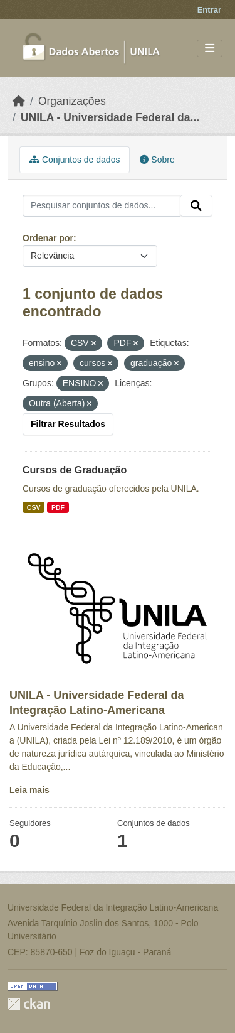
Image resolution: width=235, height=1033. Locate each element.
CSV (34, 507)
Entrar (209, 9)
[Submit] (196, 206)
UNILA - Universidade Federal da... (110, 117)
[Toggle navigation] (209, 49)
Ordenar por (48, 238)
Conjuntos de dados (74, 159)
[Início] (19, 101)
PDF (58, 507)
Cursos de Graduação (75, 470)
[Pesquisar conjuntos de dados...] (101, 206)
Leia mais (29, 790)
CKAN (29, 1003)
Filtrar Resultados (68, 424)
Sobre (157, 159)
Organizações (72, 101)
